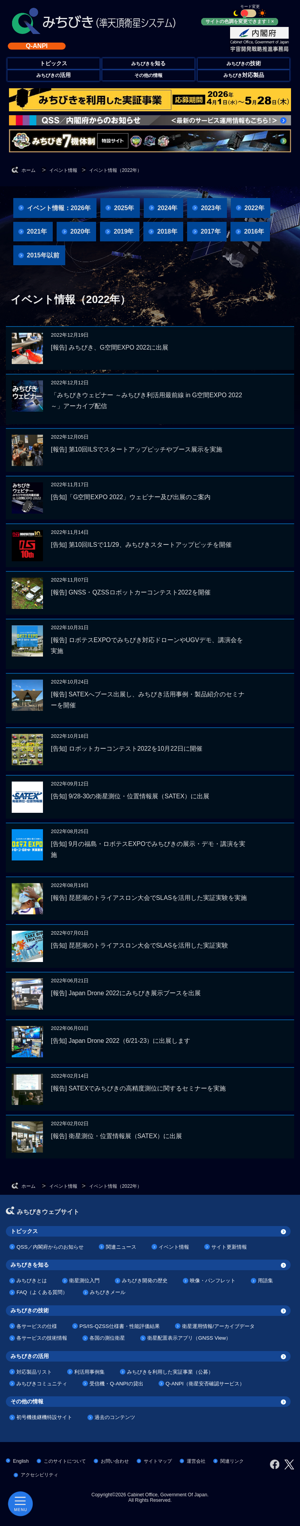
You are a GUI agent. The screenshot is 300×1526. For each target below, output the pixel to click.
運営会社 (196, 1461)
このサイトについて (65, 1461)
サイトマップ (158, 1461)
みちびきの (244, 63)
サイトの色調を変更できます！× (239, 21)
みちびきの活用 (30, 1356)
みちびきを (148, 63)
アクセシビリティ (39, 1475)
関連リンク (232, 1461)
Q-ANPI (37, 46)
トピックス (24, 1231)
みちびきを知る (30, 1265)
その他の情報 (148, 75)
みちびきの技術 (30, 1310)
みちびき (243, 75)
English (21, 1461)
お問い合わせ (115, 1461)
